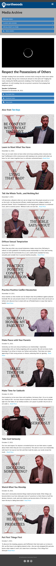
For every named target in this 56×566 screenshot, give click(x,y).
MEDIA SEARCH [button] (8, 31)
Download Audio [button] (9, 98)
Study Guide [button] (7, 102)
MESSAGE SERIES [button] (8, 19)
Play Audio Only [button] (8, 94)
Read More (46, 158)
